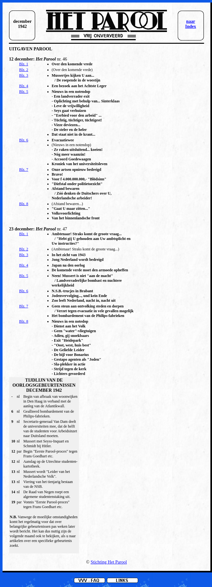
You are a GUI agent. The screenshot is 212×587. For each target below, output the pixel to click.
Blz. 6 (23, 140)
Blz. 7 (23, 169)
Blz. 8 (23, 204)
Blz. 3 (23, 75)
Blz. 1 (23, 64)
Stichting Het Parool (109, 562)
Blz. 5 (23, 91)
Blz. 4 (23, 86)
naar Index (190, 24)
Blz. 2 (23, 70)
